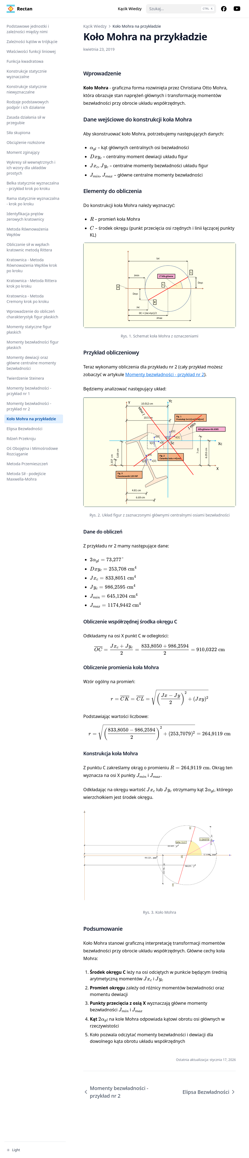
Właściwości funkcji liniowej (31, 51)
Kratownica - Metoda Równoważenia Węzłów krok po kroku (32, 265)
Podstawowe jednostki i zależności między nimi (28, 29)
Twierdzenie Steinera (25, 378)
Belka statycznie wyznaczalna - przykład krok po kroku (33, 185)
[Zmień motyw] (35, 1150)
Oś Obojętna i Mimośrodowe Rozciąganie (32, 451)
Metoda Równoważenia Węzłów (27, 231)
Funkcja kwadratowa (25, 61)
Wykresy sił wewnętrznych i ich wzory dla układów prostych (31, 168)
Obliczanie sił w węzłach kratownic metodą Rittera (29, 247)
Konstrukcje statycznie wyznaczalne (27, 74)
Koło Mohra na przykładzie (31, 418)
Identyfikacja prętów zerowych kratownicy (25, 216)
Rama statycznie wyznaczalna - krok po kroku (33, 201)
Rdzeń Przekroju (21, 438)
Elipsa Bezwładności (24, 428)
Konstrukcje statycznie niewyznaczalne (27, 89)
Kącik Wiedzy (95, 26)
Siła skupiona (18, 132)
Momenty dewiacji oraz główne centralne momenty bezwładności (31, 363)
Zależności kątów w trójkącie (32, 41)
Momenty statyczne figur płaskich (29, 329)
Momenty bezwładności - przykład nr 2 (29, 406)
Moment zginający (23, 152)
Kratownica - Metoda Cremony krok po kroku (28, 298)
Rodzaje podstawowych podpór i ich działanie (27, 104)
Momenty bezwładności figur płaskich (33, 344)
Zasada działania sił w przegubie (26, 120)
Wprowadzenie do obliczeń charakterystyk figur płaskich (32, 314)
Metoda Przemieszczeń (27, 463)
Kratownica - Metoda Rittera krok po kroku (32, 283)
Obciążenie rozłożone (26, 142)
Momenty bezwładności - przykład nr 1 (29, 390)
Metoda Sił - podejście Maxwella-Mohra (26, 476)
